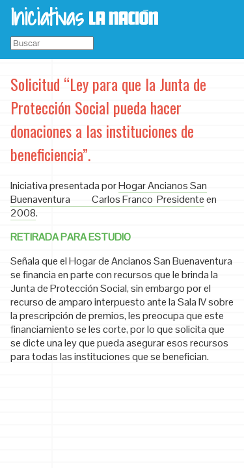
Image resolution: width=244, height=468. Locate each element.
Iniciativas (46, 16)
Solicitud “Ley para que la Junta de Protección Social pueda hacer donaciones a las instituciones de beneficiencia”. (108, 119)
